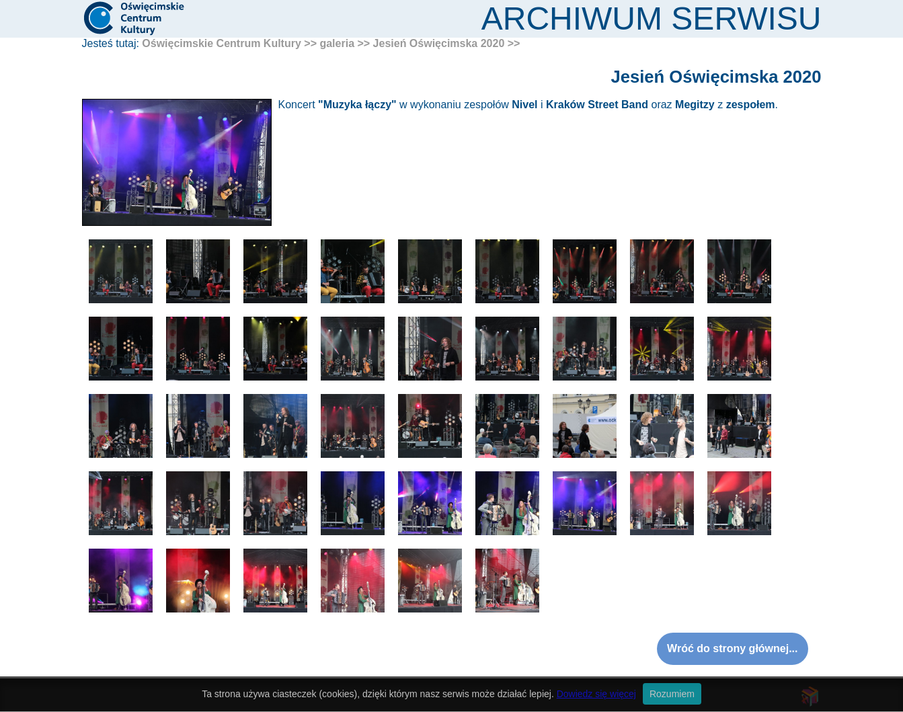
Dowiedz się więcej (596, 693)
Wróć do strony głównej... (732, 648)
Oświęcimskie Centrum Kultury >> (229, 43)
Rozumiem (672, 693)
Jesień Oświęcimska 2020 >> (446, 43)
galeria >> (344, 43)
